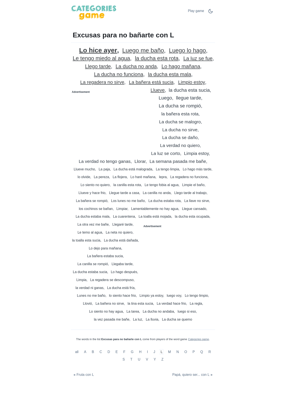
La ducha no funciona (118, 74)
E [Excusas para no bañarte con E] (117, 352)
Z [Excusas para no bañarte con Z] (162, 359)
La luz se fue (197, 58)
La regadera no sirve (102, 82)
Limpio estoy (191, 82)
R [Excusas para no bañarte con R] (209, 352)
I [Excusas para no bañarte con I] (147, 352)
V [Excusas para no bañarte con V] (147, 359)
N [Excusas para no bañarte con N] (177, 352)
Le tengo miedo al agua (101, 58)
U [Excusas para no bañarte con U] (139, 359)
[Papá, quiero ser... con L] (193, 374)
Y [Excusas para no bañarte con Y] (155, 359)
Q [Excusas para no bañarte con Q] (201, 352)
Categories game (198, 339)
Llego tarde (98, 66)
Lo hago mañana (180, 66)
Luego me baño (143, 50)
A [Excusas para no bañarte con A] (85, 352)
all (77, 352)
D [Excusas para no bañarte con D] (109, 352)
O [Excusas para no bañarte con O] (185, 352)
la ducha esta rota (156, 58)
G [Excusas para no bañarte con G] (132, 352)
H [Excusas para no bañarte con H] (140, 352)
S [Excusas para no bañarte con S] (123, 359)
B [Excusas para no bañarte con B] (93, 352)
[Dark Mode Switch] (210, 13)
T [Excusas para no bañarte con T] (131, 359)
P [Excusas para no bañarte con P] (194, 352)
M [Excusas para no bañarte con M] (169, 352)
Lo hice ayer (98, 50)
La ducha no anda (136, 66)
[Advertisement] (107, 122)
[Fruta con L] (83, 374)
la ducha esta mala (169, 74)
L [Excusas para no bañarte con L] (162, 352)
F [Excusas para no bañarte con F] (124, 352)
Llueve (158, 90)
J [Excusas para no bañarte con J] (154, 352)
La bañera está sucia (151, 82)
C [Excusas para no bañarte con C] (100, 352)
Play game (196, 11)
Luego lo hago (187, 50)
